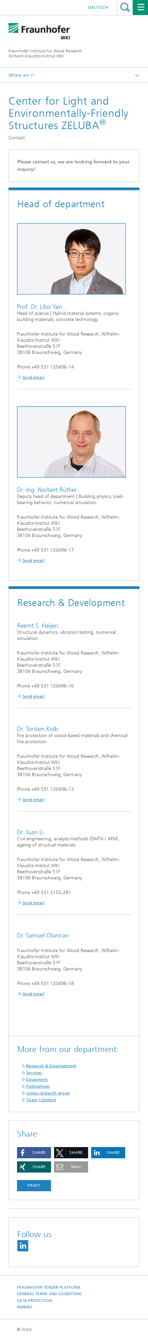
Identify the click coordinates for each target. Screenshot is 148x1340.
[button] (34, 1152)
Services (34, 1072)
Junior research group (47, 1093)
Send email (33, 377)
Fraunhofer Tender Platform (48, 1287)
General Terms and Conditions (49, 1294)
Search (125, 7)
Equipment (37, 1079)
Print (34, 1185)
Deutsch (98, 7)
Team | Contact (41, 1099)
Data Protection (34, 1301)
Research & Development (51, 1066)
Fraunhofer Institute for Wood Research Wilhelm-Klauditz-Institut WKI (45, 53)
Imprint (24, 1307)
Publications (38, 1086)
